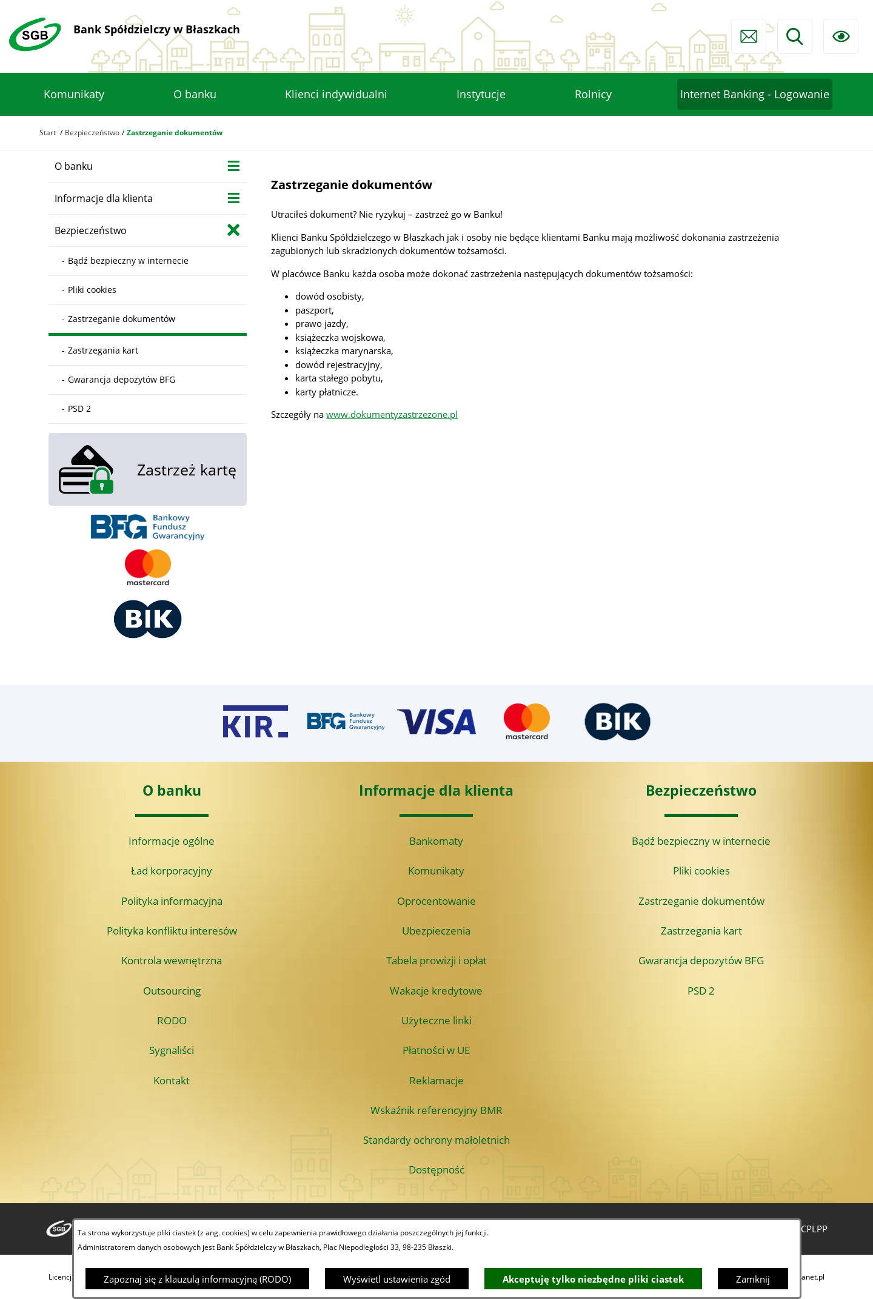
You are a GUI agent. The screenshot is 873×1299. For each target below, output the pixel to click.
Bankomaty (436, 841)
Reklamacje (436, 1080)
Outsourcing (172, 991)
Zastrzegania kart (701, 931)
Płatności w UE (436, 1050)
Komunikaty (436, 871)
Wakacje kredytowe (436, 991)
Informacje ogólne (172, 841)
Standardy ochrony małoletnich (436, 1140)
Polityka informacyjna (171, 901)
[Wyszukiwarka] (794, 36)
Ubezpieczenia (436, 931)
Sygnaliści (171, 1050)
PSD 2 (701, 991)
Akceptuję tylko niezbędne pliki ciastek (593, 1279)
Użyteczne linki (436, 1020)
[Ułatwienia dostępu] (840, 36)
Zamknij (753, 1279)
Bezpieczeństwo (92, 132)
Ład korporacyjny (171, 871)
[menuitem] (74, 94)
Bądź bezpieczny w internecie (701, 841)
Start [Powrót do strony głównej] (47, 132)
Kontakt (171, 1080)
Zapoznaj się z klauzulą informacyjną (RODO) (197, 1279)
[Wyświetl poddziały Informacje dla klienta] (234, 197)
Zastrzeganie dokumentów (701, 901)
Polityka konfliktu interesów (172, 931)
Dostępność (436, 1169)
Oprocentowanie (436, 901)
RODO (172, 1020)
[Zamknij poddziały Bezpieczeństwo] (234, 230)
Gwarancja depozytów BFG (701, 960)
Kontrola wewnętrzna (171, 960)
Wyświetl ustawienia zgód (396, 1279)
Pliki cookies (701, 871)
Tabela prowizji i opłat (436, 960)
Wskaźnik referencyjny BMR (436, 1110)
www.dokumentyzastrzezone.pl (392, 414)
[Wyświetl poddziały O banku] (234, 165)
